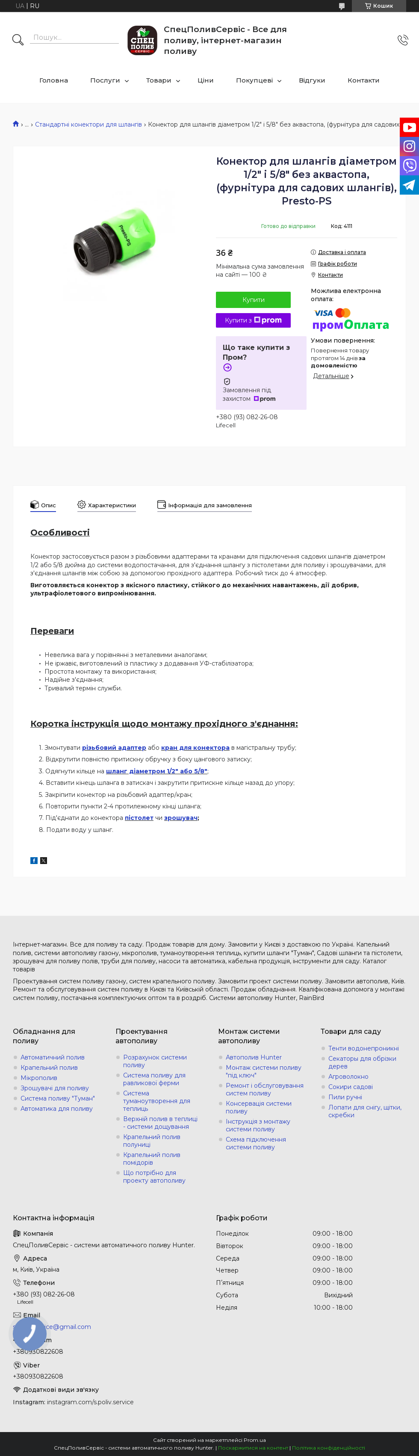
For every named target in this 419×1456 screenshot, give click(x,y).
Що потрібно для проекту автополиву (154, 1176)
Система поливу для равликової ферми (154, 1079)
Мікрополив (39, 1078)
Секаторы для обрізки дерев (362, 1062)
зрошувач (181, 818)
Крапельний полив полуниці (151, 1140)
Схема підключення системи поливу (256, 1143)
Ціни (206, 80)
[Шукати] (18, 41)
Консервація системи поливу (259, 1107)
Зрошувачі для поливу (55, 1088)
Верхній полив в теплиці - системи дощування (160, 1122)
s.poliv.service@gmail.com (52, 1327)
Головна (53, 80)
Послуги (105, 80)
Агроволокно (348, 1076)
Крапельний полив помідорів (151, 1158)
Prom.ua (255, 1440)
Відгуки (312, 80)
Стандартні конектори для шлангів (88, 124)
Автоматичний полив (53, 1057)
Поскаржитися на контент (253, 1447)
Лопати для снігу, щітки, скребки (364, 1111)
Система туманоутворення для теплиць (156, 1101)
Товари (158, 80)
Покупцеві (254, 80)
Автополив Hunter (254, 1057)
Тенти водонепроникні (363, 1048)
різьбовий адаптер (114, 748)
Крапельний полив (49, 1067)
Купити (253, 300)
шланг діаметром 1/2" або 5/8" (156, 771)
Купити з (253, 320)
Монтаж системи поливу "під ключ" (263, 1071)
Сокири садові (350, 1087)
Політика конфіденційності (328, 1447)
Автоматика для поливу (57, 1109)
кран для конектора (195, 748)
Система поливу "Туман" (58, 1098)
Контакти (364, 80)
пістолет (139, 818)
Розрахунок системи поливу (155, 1061)
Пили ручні (345, 1097)
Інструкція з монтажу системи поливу (258, 1125)
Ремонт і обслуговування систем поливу (265, 1089)
